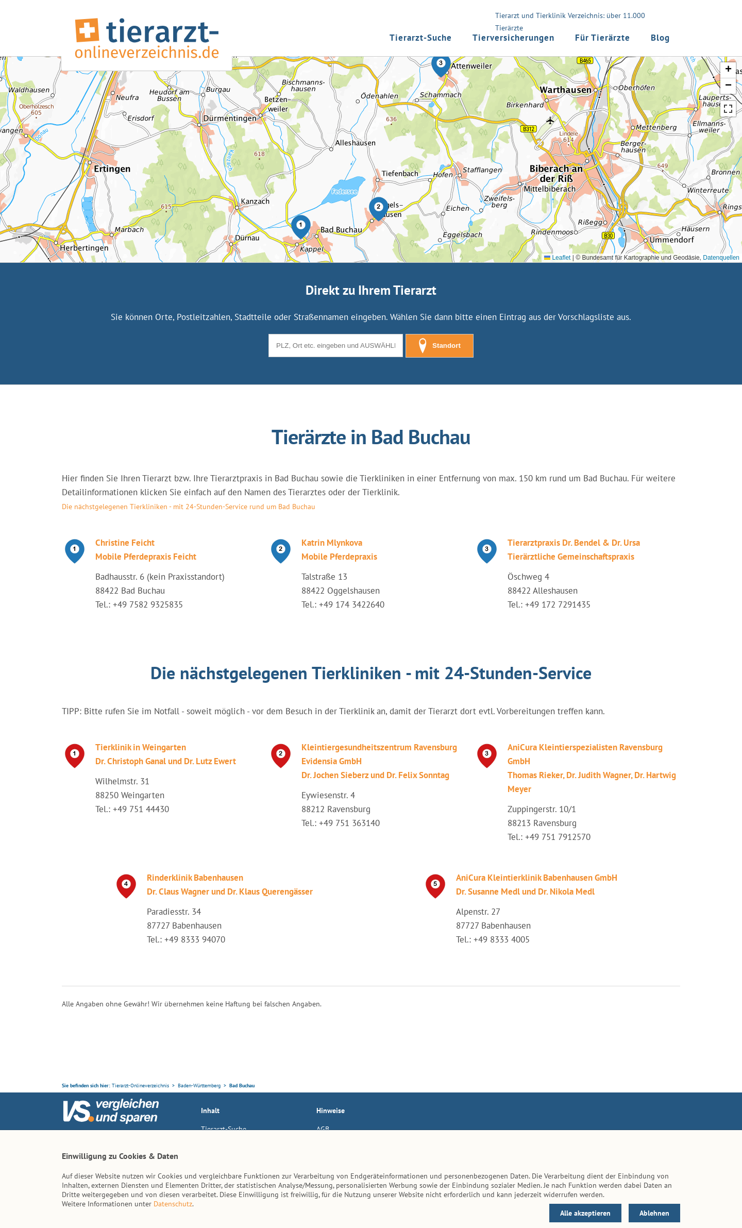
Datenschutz (173, 1203)
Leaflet (557, 257)
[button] (301, 227)
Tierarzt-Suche (421, 37)
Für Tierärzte (602, 37)
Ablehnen (654, 1213)
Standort (439, 346)
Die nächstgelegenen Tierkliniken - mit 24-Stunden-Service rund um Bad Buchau (188, 506)
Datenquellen (721, 257)
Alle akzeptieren (585, 1213)
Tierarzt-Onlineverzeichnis (140, 1085)
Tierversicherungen (513, 37)
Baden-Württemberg (199, 1085)
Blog (660, 37)
